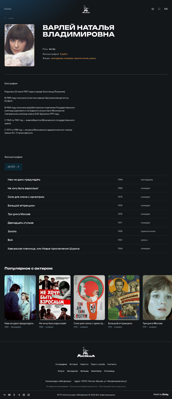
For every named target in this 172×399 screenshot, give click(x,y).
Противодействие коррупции (112, 386)
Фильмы (84, 371)
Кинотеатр (96, 371)
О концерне (61, 364)
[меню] (8, 9)
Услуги (61, 371)
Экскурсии (72, 371)
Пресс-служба (98, 364)
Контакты (111, 364)
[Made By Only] (161, 394)
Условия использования (57, 386)
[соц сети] (4, 395)
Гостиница (109, 371)
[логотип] (86, 9)
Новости (84, 364)
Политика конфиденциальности (83, 386)
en (165, 9)
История (74, 364)
